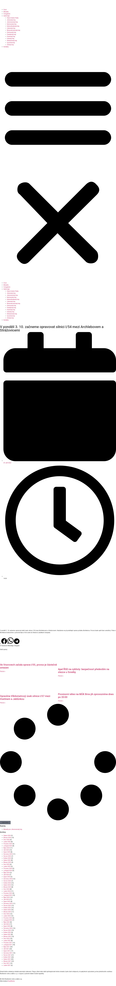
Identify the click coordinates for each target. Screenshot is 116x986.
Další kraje (6, 16)
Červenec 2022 (7, 928)
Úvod (5, 9)
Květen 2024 (7, 883)
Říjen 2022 (6, 922)
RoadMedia (11, 981)
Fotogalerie (6, 14)
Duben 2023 (7, 910)
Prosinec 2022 (7, 918)
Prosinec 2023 (7, 893)
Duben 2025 (7, 860)
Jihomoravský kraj (12, 22)
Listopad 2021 (7, 945)
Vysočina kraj (11, 42)
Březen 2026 (7, 837)
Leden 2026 (7, 842)
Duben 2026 (7, 835)
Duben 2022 (7, 934)
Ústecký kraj (10, 38)
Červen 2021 (7, 955)
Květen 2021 (7, 957)
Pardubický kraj (11, 34)
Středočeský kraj (12, 40)
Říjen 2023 (6, 897)
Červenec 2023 (7, 903)
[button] (58, 165)
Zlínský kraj (10, 45)
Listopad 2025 (7, 846)
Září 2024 (6, 874)
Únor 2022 (6, 938)
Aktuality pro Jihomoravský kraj (12, 829)
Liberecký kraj (11, 28)
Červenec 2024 (7, 879)
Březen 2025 (7, 862)
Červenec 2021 (7, 953)
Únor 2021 (6, 963)
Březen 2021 (7, 961)
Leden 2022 (7, 940)
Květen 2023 (7, 907)
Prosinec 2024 (7, 868)
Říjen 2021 (6, 947)
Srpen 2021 (6, 951)
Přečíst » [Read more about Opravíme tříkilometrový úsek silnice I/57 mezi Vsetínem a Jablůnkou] (2, 703)
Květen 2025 (7, 858)
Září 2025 (6, 850)
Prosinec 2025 (7, 844)
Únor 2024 (6, 889)
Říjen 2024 (6, 872)
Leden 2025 (7, 866)
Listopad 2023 (7, 895)
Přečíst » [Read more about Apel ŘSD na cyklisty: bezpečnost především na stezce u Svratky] (60, 676)
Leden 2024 (7, 891)
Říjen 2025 (6, 848)
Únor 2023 (6, 914)
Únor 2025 (6, 864)
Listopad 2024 (7, 870)
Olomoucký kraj (11, 32)
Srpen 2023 (6, 901)
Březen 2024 (7, 887)
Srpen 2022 (6, 926)
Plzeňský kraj (11, 36)
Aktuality (6, 12)
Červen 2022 (7, 930)
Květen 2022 (7, 932)
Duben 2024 (7, 885)
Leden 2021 (7, 965)
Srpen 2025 (6, 852)
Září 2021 (6, 949)
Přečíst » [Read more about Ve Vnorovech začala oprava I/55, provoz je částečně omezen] (2, 671)
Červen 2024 (7, 881)
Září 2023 (6, 899)
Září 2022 (6, 924)
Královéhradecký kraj (13, 26)
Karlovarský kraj (11, 24)
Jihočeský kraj (11, 20)
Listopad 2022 (7, 920)
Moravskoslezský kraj (13, 30)
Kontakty (6, 47)
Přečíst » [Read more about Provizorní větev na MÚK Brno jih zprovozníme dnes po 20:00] (60, 701)
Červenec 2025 (7, 854)
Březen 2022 (7, 936)
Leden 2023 (7, 916)
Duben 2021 (7, 959)
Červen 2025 (7, 856)
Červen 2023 (7, 905)
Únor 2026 (6, 839)
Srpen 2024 (6, 877)
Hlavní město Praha (12, 18)
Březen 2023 (7, 912)
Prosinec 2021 (7, 942)
